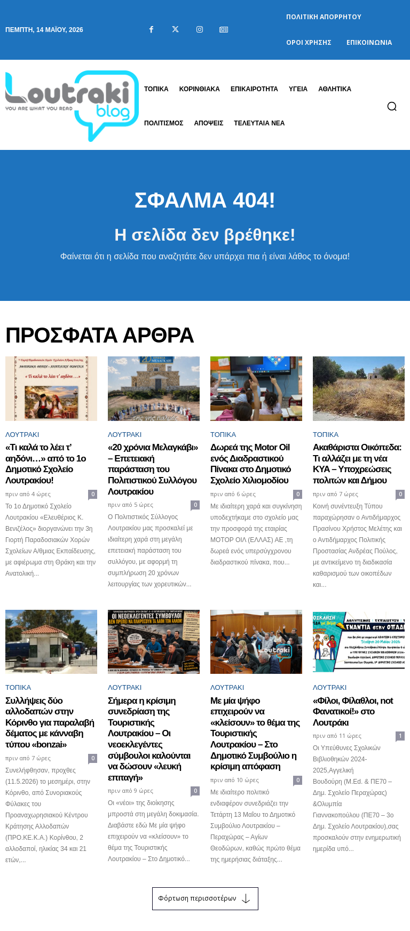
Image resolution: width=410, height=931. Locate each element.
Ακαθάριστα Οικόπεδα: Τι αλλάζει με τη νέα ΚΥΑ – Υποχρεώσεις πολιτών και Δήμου (356, 461)
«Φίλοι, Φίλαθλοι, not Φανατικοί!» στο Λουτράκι (355, 699)
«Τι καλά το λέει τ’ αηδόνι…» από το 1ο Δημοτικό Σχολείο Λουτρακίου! (40, 461)
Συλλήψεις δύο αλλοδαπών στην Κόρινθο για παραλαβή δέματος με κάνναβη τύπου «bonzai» (51, 709)
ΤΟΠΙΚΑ (223, 435)
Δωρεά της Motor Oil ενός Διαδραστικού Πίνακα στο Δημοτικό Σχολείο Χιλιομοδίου (252, 461)
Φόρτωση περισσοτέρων (205, 877)
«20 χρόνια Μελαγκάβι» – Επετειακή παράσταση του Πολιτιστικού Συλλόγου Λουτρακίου (152, 461)
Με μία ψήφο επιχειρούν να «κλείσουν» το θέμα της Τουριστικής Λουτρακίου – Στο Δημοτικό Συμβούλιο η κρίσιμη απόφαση (255, 714)
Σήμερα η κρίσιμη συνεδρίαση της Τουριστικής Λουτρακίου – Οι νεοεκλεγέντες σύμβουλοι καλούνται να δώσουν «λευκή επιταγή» (151, 718)
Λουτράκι (22, 435)
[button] (392, 106)
